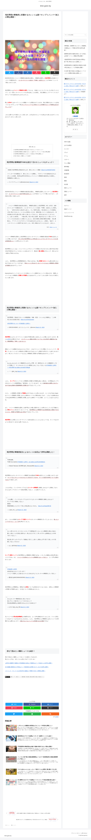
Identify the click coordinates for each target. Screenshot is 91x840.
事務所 (24, 677)
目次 (30, 146)
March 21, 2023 (34, 182)
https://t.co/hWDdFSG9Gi (48, 170)
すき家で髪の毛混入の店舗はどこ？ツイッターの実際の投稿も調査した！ (75, 72)
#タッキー (16, 324)
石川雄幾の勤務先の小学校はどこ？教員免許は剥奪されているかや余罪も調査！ (27, 667)
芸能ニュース (68, 191)
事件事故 (66, 166)
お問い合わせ (84, 835)
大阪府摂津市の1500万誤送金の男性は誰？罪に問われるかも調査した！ (74, 60)
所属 (28, 677)
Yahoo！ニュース (53, 227)
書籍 (65, 180)
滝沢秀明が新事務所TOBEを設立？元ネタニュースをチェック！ (28, 149)
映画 (65, 177)
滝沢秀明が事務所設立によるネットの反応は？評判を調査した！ (29, 154)
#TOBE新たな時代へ (24, 324)
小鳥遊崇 (75, 116)
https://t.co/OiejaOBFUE (44, 506)
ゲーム (66, 156)
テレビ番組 (67, 163)
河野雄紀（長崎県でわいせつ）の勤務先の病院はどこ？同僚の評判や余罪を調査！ (75, 48)
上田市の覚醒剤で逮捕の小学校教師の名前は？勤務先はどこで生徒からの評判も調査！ (29, 663)
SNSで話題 (67, 141)
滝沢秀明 (32, 677)
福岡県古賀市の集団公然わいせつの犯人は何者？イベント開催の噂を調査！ (75, 55)
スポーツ (66, 159)
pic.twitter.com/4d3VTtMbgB (22, 368)
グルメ (66, 152)
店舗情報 (66, 170)
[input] (75, 34)
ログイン (66, 205)
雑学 (65, 195)
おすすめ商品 (68, 145)
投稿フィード (68, 209)
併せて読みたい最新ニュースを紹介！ (22, 156)
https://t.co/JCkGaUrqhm (27, 320)
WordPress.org (68, 216)
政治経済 (66, 173)
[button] (54, 72)
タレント (19, 677)
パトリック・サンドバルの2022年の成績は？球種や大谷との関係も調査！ (25, 671)
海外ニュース (68, 188)
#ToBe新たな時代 (12, 569)
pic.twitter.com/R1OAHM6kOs (37, 462)
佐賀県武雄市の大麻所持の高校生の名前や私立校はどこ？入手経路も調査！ (75, 66)
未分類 (66, 184)
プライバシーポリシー (75, 835)
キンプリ (13, 677)
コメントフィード (69, 212)
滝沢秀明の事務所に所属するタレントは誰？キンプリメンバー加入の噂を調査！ (32, 152)
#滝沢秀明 (10, 324)
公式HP (8, 339)
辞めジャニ (41, 677)
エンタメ (7, 677)
